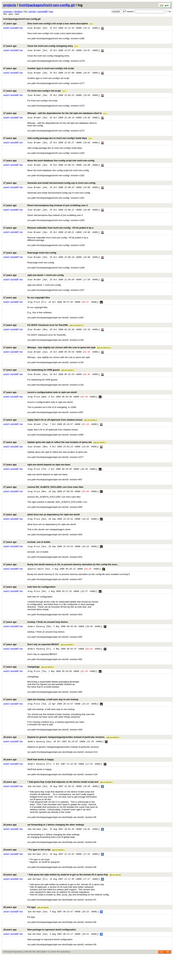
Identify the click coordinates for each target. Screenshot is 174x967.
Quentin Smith (36, 576)
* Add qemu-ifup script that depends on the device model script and (58, 791)
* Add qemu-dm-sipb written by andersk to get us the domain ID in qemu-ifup (62, 885)
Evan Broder (34, 28)
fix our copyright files (26, 301)
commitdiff (42, 11)
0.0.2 (105, 114)
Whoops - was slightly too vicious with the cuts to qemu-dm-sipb (57, 351)
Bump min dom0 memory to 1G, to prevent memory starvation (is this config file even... (61, 571)
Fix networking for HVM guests (39, 374)
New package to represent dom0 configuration (39, 940)
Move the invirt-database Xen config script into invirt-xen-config (48, 162)
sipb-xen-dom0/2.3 (112, 746)
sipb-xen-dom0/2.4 (47, 675)
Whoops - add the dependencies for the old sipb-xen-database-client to (55, 114)
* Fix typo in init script (34, 859)
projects (9, 5)
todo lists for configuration (29, 594)
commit (32, 11)
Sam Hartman (34, 796)
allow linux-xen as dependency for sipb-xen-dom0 (41, 520)
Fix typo (26, 917)
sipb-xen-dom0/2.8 (90, 425)
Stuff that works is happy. (28, 768)
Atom (161, 963)
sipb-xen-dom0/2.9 (67, 375)
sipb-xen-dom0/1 (43, 918)
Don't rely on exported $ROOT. (38, 652)
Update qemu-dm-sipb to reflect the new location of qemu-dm (55, 447)
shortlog (18, 11)
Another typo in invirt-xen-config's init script (38, 69)
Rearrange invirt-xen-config (29, 255)
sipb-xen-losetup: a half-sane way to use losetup (40, 708)
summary (7, 11)
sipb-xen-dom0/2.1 (58, 860)
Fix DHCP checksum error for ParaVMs (43, 329)
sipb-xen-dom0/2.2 (106, 791)
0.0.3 (64, 92)
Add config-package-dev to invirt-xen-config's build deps (48, 139)
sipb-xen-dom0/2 (115, 885)
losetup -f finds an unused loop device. (35, 629)
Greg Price (34, 305)
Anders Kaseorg (36, 634)
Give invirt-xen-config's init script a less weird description (48, 23)
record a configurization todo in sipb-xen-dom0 (40, 397)
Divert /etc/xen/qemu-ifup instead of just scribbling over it (45, 207)
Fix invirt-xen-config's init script (35, 91)
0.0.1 (90, 140)
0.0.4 (76, 46)
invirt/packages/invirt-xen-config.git (47, 5)
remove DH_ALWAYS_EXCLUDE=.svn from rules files (43, 493)
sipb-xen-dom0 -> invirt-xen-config (33, 278)
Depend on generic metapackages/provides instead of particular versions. (61, 746)
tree (51, 11)
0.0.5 (91, 24)
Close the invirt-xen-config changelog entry (41, 46)
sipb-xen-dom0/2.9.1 (104, 352)
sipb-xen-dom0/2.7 (99, 448)
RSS (167, 963)
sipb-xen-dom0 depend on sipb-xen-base (36, 470)
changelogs (29, 675)
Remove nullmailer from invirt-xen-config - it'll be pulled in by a (48, 230)
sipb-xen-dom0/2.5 (67, 652)
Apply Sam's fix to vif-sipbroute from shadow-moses (50, 425)
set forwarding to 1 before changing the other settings (43, 834)
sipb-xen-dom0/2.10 (76, 329)
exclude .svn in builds (26, 548)
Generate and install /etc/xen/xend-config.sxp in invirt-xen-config (49, 185)
